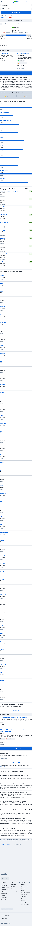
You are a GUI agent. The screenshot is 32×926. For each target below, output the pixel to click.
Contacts (3, 891)
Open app (28, 2)
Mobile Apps (24, 896)
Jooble (9, 923)
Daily (14, 24)
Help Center (4, 897)
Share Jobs (13, 889)
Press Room (4, 893)
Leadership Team (5, 889)
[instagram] (5, 909)
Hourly (17, 24)
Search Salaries (16, 12)
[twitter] (8, 909)
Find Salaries (24, 894)
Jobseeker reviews (25, 892)
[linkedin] (11, 909)
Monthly (4, 24)
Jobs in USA (4, 899)
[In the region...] (16, 8)
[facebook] (2, 909)
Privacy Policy (4, 918)
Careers (3, 895)
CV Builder (23, 902)
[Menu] (2, 2)
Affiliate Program (15, 891)
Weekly (9, 24)
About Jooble (4, 885)
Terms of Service (7, 766)
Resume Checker (25, 904)
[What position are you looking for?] (16, 5)
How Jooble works (5, 887)
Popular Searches (25, 886)
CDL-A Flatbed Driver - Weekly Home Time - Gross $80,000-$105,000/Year (24, 53)
